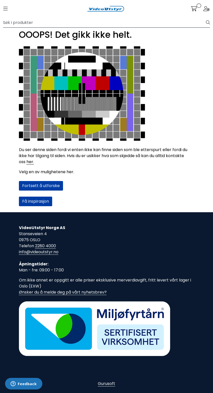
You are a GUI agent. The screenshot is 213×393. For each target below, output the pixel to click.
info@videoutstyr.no (38, 252)
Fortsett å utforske (41, 186)
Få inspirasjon (35, 201)
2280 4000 (45, 246)
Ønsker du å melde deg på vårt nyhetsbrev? (63, 292)
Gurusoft (106, 383)
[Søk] (104, 23)
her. (30, 162)
